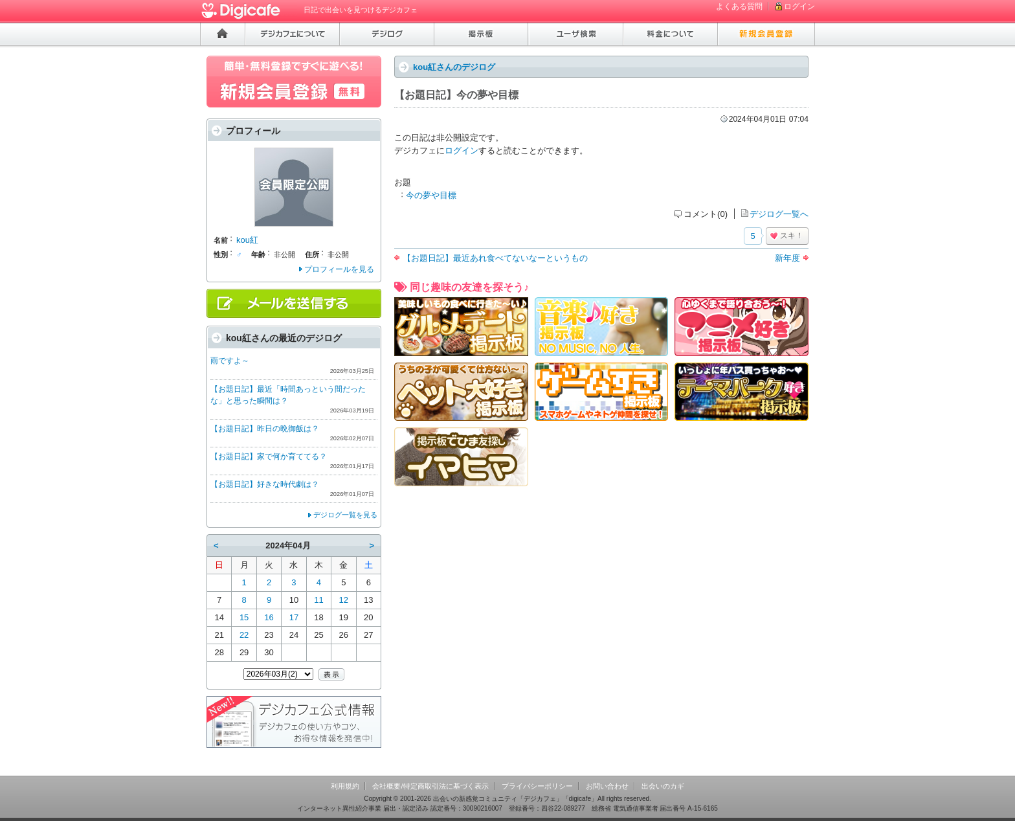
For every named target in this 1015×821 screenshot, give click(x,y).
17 (293, 617)
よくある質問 (739, 6)
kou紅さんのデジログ (454, 67)
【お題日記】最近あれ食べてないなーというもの (495, 258)
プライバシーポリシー (537, 786)
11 (318, 600)
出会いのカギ (662, 786)
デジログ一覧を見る (345, 515)
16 (268, 617)
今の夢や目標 (431, 195)
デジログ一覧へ (779, 214)
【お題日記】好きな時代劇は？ (264, 484)
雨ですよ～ (229, 360)
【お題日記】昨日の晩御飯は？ (264, 428)
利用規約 (345, 786)
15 (244, 617)
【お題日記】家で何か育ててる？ (268, 456)
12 (343, 600)
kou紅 (247, 240)
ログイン (799, 6)
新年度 (787, 258)
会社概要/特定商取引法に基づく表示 (430, 786)
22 (244, 635)
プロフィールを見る (339, 269)
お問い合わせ (607, 786)
